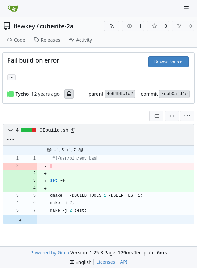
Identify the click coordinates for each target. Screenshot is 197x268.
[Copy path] (73, 130)
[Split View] (172, 116)
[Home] (12, 8)
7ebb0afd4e (174, 93)
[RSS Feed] (111, 26)
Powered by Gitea (49, 252)
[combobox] (156, 116)
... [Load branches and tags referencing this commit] (11, 76)
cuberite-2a (57, 26)
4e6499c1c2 (120, 93)
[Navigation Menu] (187, 8)
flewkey (24, 26)
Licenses (105, 262)
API (123, 262)
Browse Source (168, 62)
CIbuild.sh (54, 130)
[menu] (187, 116)
